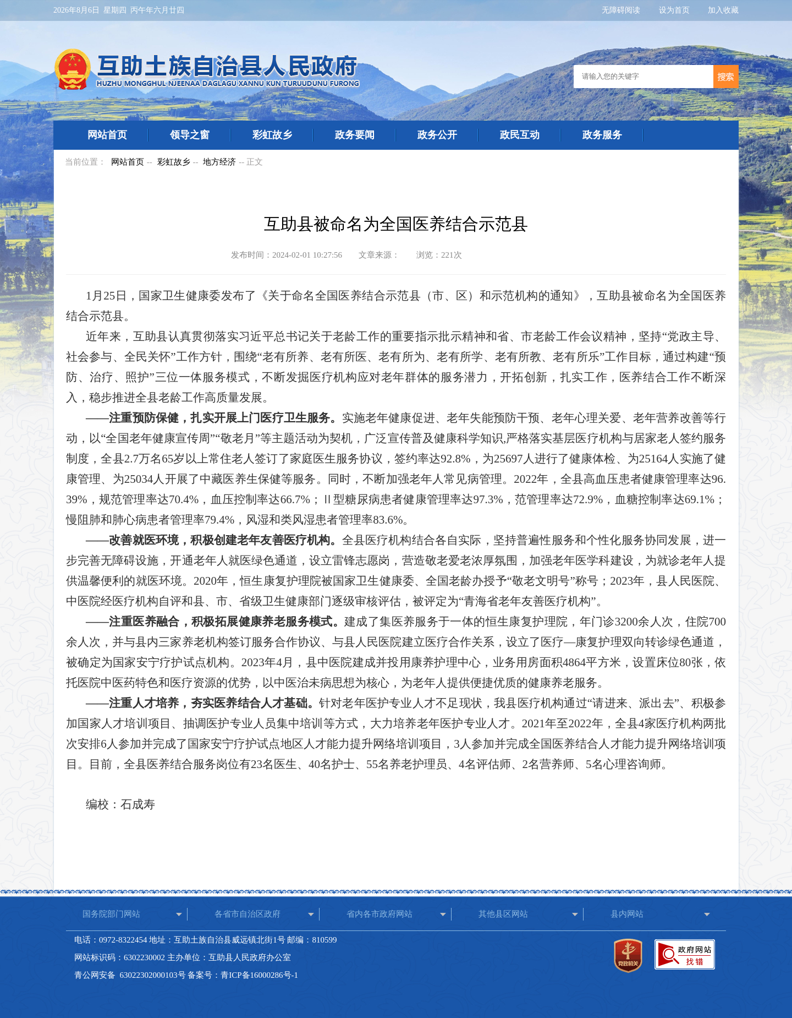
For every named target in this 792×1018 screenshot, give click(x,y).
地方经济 (219, 161)
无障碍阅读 (622, 10)
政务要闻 (355, 134)
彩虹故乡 (272, 134)
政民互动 (520, 134)
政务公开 (437, 134)
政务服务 (602, 134)
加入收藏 (723, 10)
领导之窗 (190, 134)
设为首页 (675, 10)
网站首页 (107, 134)
